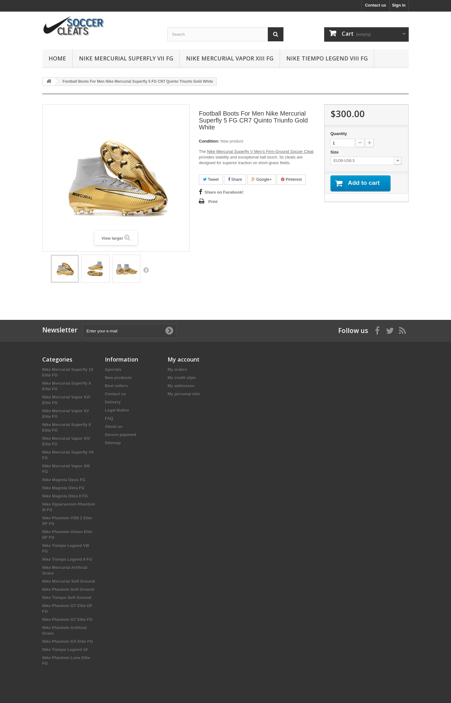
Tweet (211, 179)
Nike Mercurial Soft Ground (68, 581)
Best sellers (116, 385)
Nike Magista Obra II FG (65, 496)
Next (146, 270)
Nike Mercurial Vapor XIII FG (229, 58)
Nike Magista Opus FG (64, 479)
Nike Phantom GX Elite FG (67, 641)
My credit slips (182, 377)
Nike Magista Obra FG (63, 488)
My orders (177, 369)
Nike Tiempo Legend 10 (65, 649)
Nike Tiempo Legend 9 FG (67, 559)
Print (213, 201)
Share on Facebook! (224, 192)
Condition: (209, 141)
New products (118, 377)
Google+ (261, 179)
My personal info (184, 394)
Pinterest (291, 179)
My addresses (181, 385)
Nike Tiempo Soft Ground (66, 597)
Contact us (375, 5)
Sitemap (113, 442)
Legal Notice (117, 410)
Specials (113, 369)
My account (184, 359)
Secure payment (120, 434)
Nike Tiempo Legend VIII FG (327, 58)
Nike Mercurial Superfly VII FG (126, 58)
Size (335, 152)
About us (113, 426)
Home (57, 58)
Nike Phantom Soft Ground (68, 589)
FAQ (109, 418)
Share (235, 179)
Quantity (338, 133)
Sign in (399, 5)
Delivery (113, 402)
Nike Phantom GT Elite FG (67, 619)
